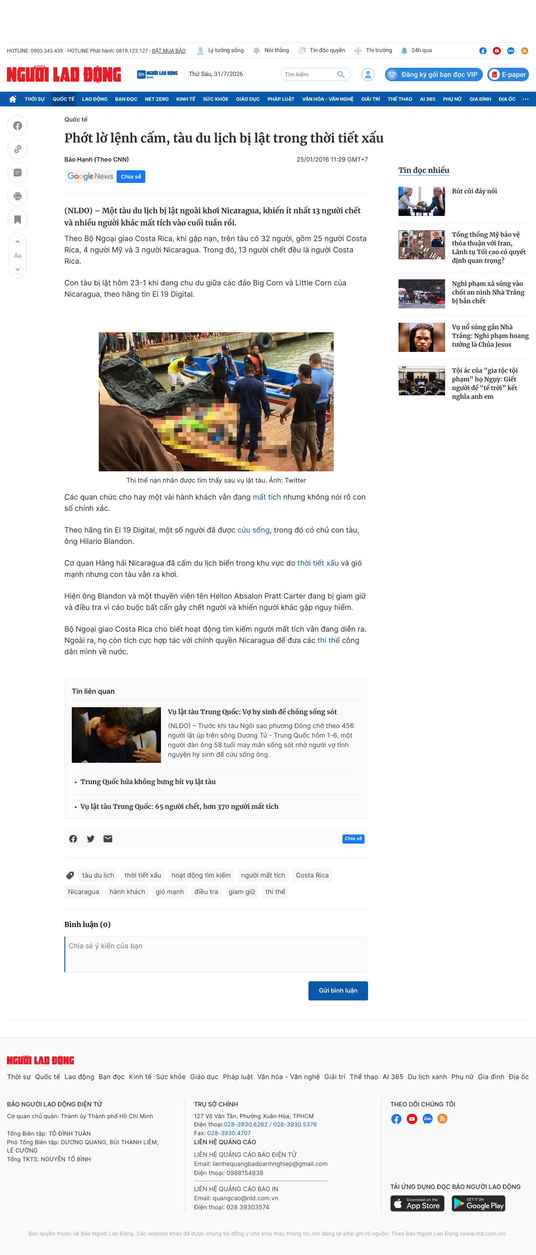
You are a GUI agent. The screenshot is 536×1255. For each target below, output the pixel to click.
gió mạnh (170, 891)
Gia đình (480, 99)
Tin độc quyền (321, 50)
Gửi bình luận (338, 990)
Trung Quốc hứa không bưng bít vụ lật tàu (148, 782)
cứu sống (254, 530)
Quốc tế (63, 99)
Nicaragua (83, 891)
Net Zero (157, 99)
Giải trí (370, 99)
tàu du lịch (98, 875)
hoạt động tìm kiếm (201, 875)
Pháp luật (281, 99)
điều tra (206, 891)
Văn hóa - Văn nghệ (328, 99)
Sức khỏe (215, 99)
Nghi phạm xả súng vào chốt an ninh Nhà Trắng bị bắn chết (488, 292)
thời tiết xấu (318, 563)
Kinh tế (186, 99)
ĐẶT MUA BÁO (168, 51)
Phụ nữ (452, 99)
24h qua (416, 50)
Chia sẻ (131, 176)
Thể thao (400, 99)
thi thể (329, 640)
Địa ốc (507, 99)
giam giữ (242, 891)
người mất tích (263, 875)
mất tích (267, 497)
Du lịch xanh (427, 1077)
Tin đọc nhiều (424, 170)
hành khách (127, 891)
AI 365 (427, 99)
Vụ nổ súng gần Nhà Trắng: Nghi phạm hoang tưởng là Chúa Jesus (490, 335)
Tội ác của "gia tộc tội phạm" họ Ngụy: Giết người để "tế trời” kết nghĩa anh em (485, 384)
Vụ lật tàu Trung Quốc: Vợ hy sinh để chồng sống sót (252, 712)
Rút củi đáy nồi (474, 191)
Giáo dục (248, 99)
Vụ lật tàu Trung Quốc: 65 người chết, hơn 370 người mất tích (179, 807)
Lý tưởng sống (220, 50)
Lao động (95, 99)
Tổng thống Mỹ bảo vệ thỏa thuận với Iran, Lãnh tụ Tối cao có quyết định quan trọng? (489, 248)
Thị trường (373, 50)
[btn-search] (341, 74)
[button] (17, 241)
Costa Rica (312, 875)
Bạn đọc (126, 99)
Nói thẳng (270, 50)
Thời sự (35, 99)
